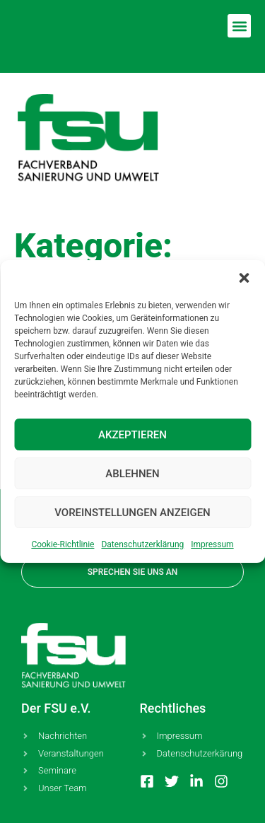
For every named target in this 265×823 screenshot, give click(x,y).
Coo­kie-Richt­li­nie (62, 544)
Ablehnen (132, 473)
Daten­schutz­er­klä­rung (142, 544)
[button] (244, 278)
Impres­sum (212, 544)
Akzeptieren (132, 434)
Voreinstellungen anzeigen (132, 512)
